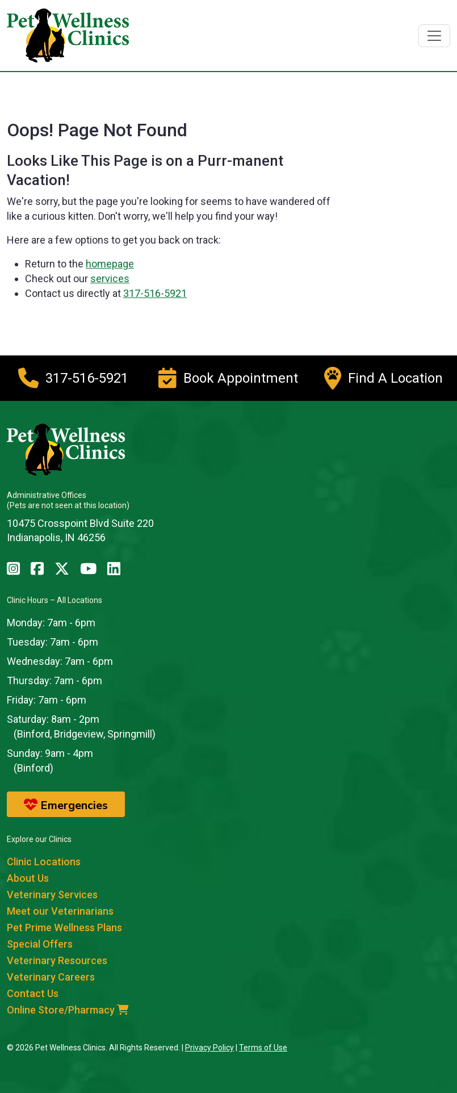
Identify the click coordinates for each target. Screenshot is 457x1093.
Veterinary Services (52, 895)
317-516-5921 (155, 293)
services (109, 278)
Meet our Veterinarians (60, 911)
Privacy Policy (209, 1047)
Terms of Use (263, 1047)
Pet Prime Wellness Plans (64, 927)
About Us (28, 878)
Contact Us (32, 993)
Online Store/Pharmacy (67, 1010)
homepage (110, 264)
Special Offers (40, 944)
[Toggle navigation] (434, 35)
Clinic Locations (44, 862)
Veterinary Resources (57, 960)
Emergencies (66, 805)
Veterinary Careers (51, 977)
